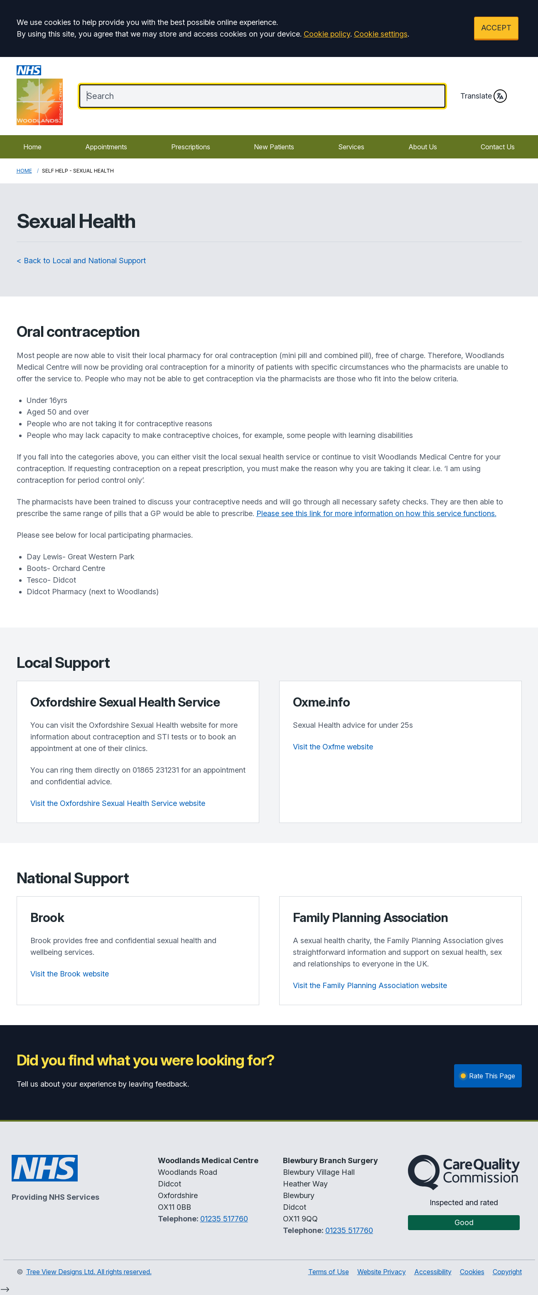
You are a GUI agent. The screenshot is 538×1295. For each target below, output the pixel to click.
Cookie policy (327, 34)
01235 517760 (224, 1218)
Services (351, 147)
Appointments (106, 147)
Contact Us (498, 147)
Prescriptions (190, 147)
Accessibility (433, 1272)
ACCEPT (496, 27)
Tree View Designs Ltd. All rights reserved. (89, 1272)
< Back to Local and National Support (81, 260)
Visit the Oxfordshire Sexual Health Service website (117, 803)
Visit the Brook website (69, 973)
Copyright (507, 1272)
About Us (422, 147)
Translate (483, 96)
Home (32, 147)
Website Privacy (381, 1272)
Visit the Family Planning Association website (370, 985)
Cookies (472, 1272)
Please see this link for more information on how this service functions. (376, 513)
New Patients (274, 147)
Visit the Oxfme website (333, 746)
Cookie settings (381, 34)
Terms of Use (328, 1272)
